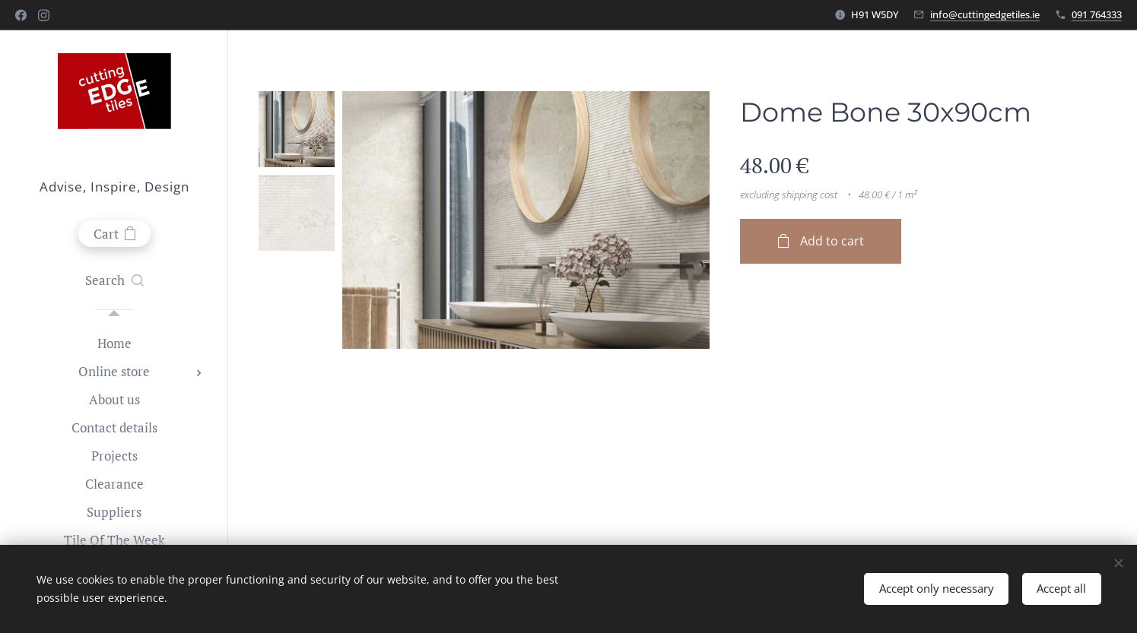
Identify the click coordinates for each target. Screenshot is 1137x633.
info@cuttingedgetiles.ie (985, 14)
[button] (114, 280)
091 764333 (1097, 14)
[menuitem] (114, 343)
